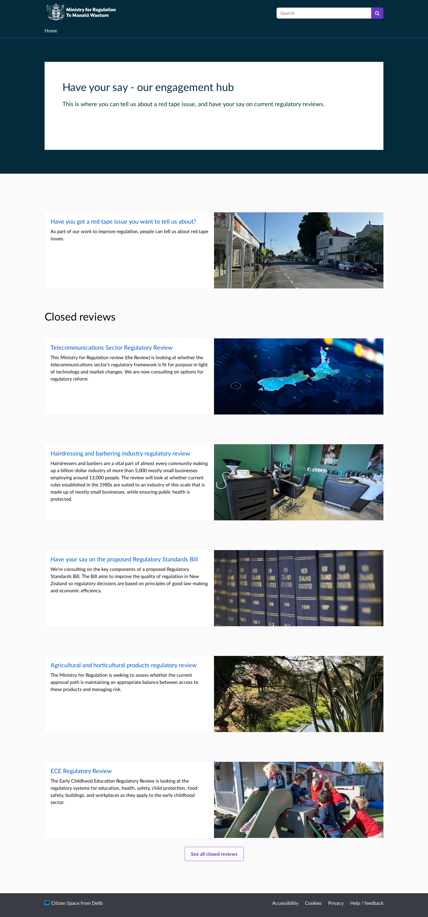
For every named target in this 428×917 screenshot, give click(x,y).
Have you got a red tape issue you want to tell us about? (123, 221)
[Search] (377, 13)
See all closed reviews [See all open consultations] (214, 854)
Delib (97, 903)
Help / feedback (366, 903)
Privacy (336, 903)
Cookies (313, 903)
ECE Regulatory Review (81, 770)
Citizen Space (65, 903)
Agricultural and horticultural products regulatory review (124, 664)
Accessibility (285, 903)
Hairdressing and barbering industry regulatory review (120, 453)
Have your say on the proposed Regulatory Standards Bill (124, 559)
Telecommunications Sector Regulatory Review (112, 347)
